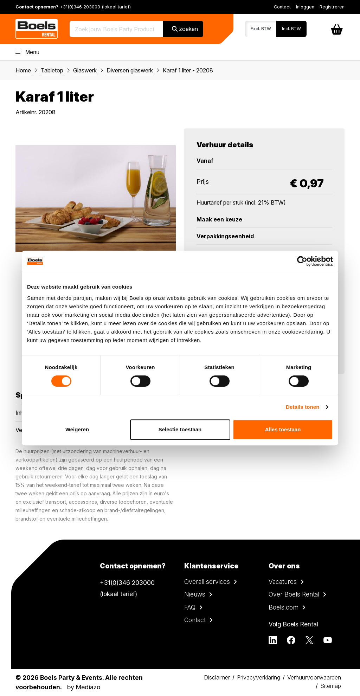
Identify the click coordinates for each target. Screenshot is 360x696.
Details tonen (302, 407)
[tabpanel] (95, 198)
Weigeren (77, 429)
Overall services (207, 581)
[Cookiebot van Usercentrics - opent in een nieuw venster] (302, 261)
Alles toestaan (283, 429)
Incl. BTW (291, 28)
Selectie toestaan (180, 429)
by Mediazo (83, 687)
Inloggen (305, 6)
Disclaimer (217, 677)
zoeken (185, 28)
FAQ (189, 607)
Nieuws (194, 594)
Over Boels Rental (294, 594)
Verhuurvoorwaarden (314, 677)
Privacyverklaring (258, 677)
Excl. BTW (261, 28)
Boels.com (283, 607)
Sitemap (330, 685)
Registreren (332, 6)
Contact (282, 6)
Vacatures (283, 581)
